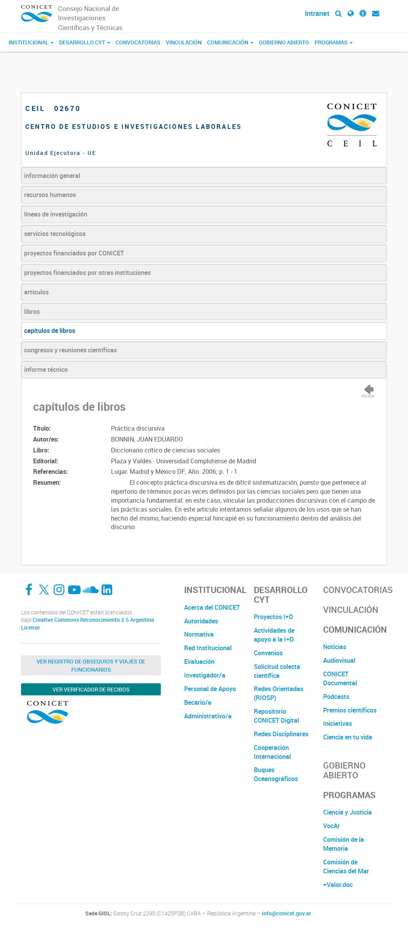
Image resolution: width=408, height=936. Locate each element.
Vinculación (184, 42)
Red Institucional (208, 648)
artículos (36, 292)
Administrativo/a (208, 716)
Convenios (268, 653)
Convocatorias (138, 42)
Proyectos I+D (273, 616)
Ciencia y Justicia (347, 812)
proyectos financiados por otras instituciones (87, 272)
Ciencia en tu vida (347, 737)
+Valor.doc (338, 884)
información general (52, 175)
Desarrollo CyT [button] (84, 42)
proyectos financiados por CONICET (74, 253)
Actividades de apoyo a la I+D (274, 635)
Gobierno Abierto (284, 42)
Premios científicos (349, 710)
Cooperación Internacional (272, 752)
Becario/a (197, 702)
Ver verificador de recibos (91, 689)
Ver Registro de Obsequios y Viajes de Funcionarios (91, 665)
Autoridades (201, 621)
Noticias (334, 646)
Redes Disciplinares (281, 734)
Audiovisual (339, 660)
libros (32, 311)
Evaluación (199, 661)
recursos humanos (50, 194)
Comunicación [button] (230, 42)
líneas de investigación (55, 214)
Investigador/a (204, 675)
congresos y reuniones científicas (70, 350)
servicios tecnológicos (55, 233)
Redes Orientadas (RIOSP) (278, 693)
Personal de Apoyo (210, 688)
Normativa (199, 634)
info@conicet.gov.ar (286, 913)
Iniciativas (337, 723)
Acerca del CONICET (212, 607)
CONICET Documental (340, 678)
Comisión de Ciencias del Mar (346, 866)
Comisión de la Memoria (343, 844)
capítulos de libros (49, 330)
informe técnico (46, 369)
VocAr (331, 826)
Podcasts (336, 696)
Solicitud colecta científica (277, 671)
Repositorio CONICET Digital (276, 716)
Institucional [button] (31, 42)
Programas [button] (334, 42)
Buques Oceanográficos (276, 774)
